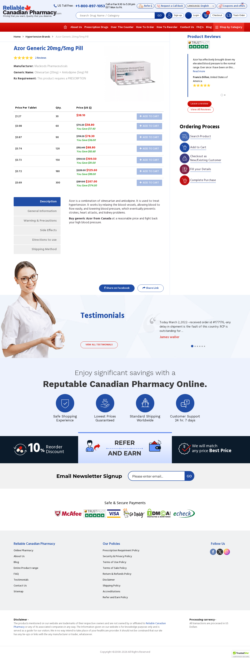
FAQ (16, 574)
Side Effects (48, 230)
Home (17, 37)
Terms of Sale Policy (115, 568)
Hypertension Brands (38, 37)
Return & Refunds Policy (117, 574)
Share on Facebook (116, 288)
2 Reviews (40, 58)
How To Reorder (167, 27)
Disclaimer (109, 580)
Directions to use (44, 239)
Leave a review (199, 103)
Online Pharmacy (23, 551)
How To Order (145, 27)
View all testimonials (99, 345)
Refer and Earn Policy (115, 598)
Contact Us (187, 27)
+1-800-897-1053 (90, 6)
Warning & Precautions (40, 220)
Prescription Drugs (96, 27)
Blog (209, 27)
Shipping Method (44, 249)
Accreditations (111, 592)
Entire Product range (26, 568)
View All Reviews (201, 109)
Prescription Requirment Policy (121, 551)
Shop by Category (231, 27)
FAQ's (200, 27)
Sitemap (18, 592)
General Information (42, 211)
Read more (199, 71)
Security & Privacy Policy (117, 556)
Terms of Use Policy (114, 562)
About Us (76, 27)
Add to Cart (149, 116)
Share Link (151, 288)
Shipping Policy (111, 586)
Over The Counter (122, 27)
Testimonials (21, 580)
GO (159, 15)
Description (48, 201)
